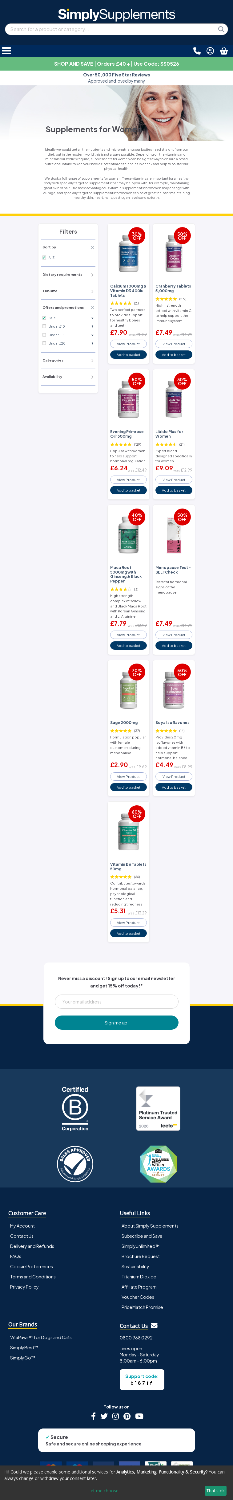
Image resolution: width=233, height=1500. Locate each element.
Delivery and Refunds (32, 1246)
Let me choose (103, 1491)
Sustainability (135, 1266)
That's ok (215, 1491)
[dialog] (116, 1482)
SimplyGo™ (22, 1357)
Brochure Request (141, 1256)
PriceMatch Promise (142, 1307)
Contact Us (22, 1236)
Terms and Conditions (33, 1276)
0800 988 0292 (136, 1337)
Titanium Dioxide (139, 1276)
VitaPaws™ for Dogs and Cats (41, 1337)
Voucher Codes (138, 1297)
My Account (22, 1225)
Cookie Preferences (31, 1266)
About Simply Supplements (150, 1225)
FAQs (15, 1256)
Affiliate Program (139, 1287)
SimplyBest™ (24, 1347)
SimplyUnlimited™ (141, 1246)
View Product (128, 343)
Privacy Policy (24, 1287)
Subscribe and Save (142, 1236)
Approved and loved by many (116, 78)
